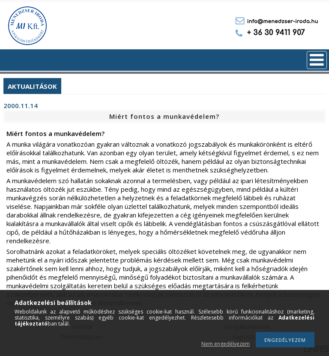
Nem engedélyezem (225, 343)
